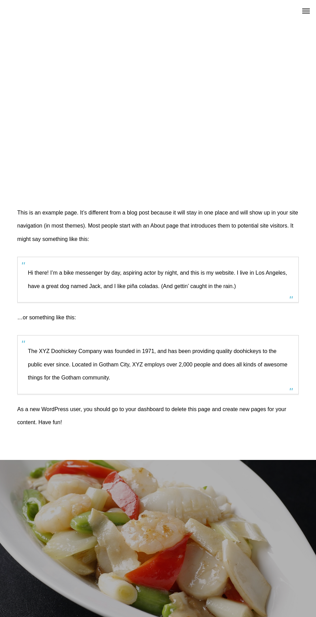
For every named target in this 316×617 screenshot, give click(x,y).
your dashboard (145, 409)
